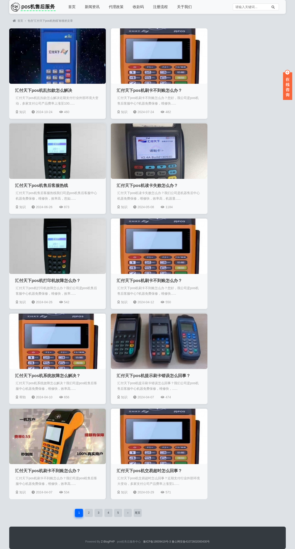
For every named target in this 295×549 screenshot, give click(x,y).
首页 (72, 7)
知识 (21, 112)
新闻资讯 (92, 7)
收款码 (138, 7)
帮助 (21, 397)
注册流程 (160, 7)
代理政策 (116, 7)
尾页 (137, 512)
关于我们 (184, 7)
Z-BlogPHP (108, 541)
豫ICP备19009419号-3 (157, 541)
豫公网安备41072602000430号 (191, 541)
